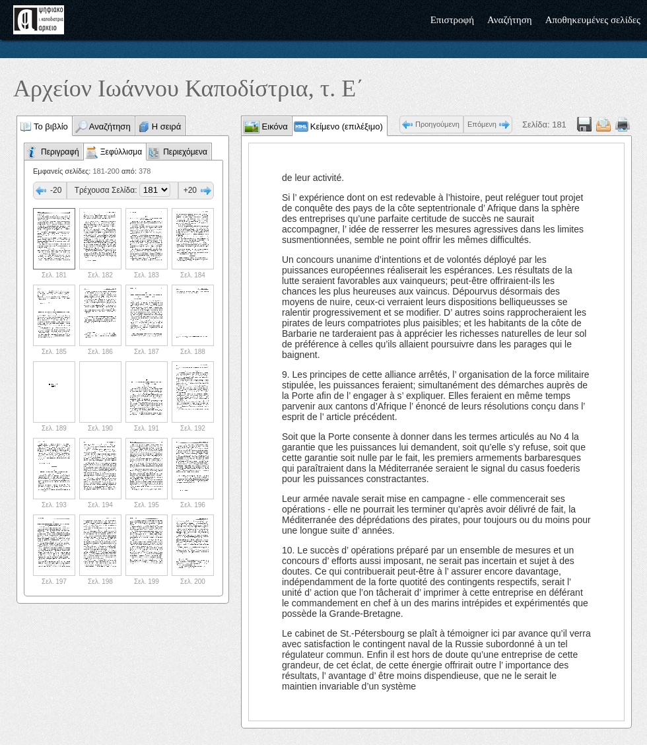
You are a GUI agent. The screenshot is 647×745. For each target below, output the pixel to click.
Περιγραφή (60, 152)
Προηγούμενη (437, 124)
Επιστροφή (452, 20)
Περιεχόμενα (185, 152)
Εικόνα (273, 126)
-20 (55, 190)
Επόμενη (481, 124)
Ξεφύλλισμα (121, 152)
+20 (190, 190)
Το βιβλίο (51, 126)
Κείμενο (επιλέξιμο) (346, 126)
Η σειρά (167, 126)
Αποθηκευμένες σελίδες (592, 20)
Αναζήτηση (509, 20)
